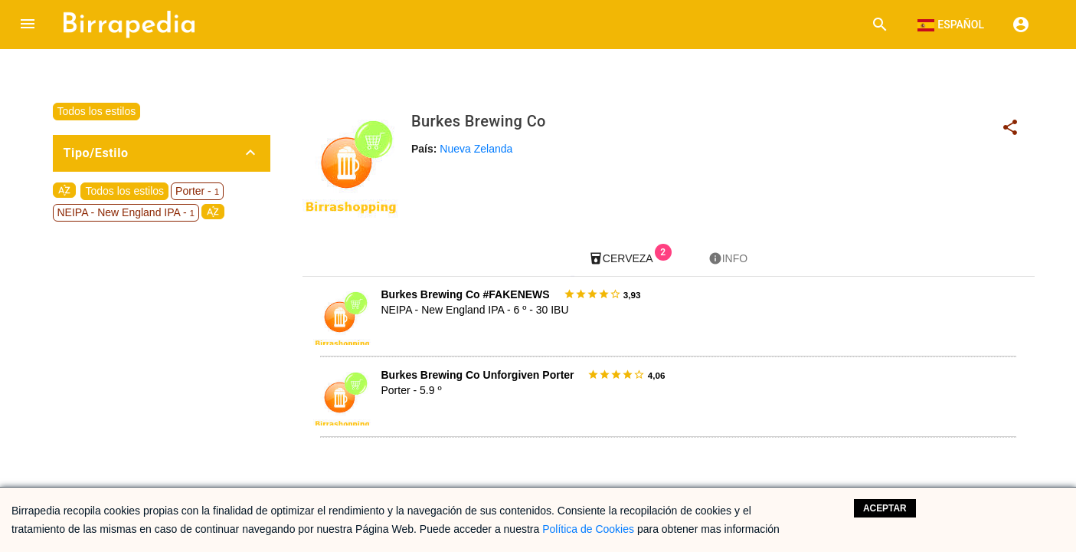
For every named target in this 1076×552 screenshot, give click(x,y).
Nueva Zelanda (476, 149)
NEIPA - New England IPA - (126, 212)
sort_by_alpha (64, 190)
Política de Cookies (588, 529)
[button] (27, 24)
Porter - (197, 191)
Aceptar (885, 508)
